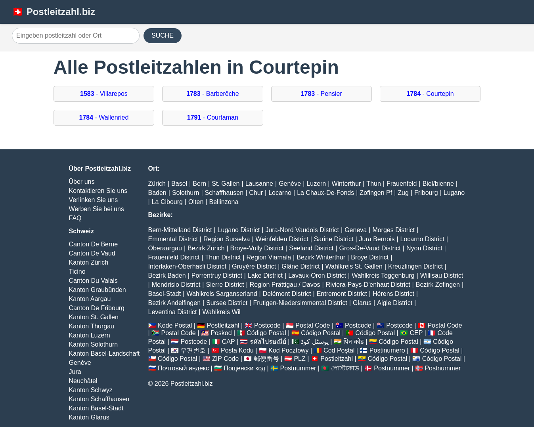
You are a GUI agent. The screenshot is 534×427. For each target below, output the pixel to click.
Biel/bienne (438, 183)
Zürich (157, 183)
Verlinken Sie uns (93, 199)
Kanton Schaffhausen (99, 399)
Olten (195, 201)
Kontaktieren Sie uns (98, 190)
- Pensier (321, 93)
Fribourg (426, 192)
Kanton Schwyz (91, 390)
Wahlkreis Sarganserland (221, 293)
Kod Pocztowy (288, 350)
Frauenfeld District (174, 257)
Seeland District (311, 248)
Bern (199, 183)
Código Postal (266, 333)
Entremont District (342, 293)
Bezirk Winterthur (321, 257)
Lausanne (259, 183)
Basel (179, 183)
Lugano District (239, 230)
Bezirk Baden (167, 275)
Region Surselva (226, 239)
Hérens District (393, 293)
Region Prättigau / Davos (285, 284)
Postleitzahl (223, 325)
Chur (256, 192)
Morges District (393, 230)
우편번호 (193, 350)
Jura (75, 371)
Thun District (223, 257)
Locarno (279, 192)
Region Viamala (268, 257)
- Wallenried (103, 117)
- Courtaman (212, 117)
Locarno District (422, 239)
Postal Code (312, 325)
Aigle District (394, 302)
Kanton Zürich (89, 262)
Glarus (362, 302)
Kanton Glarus (89, 417)
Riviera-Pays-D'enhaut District (368, 284)
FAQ (75, 218)
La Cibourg (167, 201)
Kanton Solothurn (93, 344)
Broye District (370, 257)
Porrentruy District (216, 275)
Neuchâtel (83, 380)
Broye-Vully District (257, 248)
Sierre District (225, 284)
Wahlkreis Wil (221, 312)
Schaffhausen (224, 192)
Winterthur (346, 183)
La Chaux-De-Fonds (325, 192)
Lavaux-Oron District (317, 275)
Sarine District (334, 239)
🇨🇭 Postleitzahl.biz (53, 11)
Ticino (77, 271)
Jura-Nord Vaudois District (302, 230)
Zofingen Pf (376, 192)
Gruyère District (254, 266)
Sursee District (226, 302)
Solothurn (185, 192)
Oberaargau (165, 248)
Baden (157, 192)
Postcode (267, 325)
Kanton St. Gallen (94, 317)
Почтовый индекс (183, 368)
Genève (80, 362)
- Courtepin (430, 93)
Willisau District (441, 275)
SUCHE (162, 35)
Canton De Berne (93, 244)
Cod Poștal (338, 350)
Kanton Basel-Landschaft (104, 353)
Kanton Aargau (90, 298)
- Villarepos (104, 93)
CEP (416, 333)
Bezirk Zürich (206, 248)
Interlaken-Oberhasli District (187, 266)
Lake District (265, 275)
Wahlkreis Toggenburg (383, 275)
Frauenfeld (402, 183)
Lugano (454, 192)
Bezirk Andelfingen (174, 302)
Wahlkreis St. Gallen (354, 266)
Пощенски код (244, 368)
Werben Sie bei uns (96, 209)
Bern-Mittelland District (180, 230)
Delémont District (287, 293)
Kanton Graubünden (97, 289)
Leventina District (172, 312)
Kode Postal (175, 325)
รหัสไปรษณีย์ (268, 341)
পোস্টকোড (345, 368)
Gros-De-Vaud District (369, 248)
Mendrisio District (176, 284)
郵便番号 (266, 358)
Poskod (221, 333)
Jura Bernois (377, 239)
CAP (228, 341)
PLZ (299, 358)
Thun (373, 183)
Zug (403, 192)
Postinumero (387, 350)
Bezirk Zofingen (438, 284)
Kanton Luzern (89, 335)
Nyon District (424, 248)
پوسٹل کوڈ (314, 341)
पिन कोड (353, 341)
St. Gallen (225, 183)
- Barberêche (212, 93)
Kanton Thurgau (91, 326)
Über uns (82, 181)
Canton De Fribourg (97, 308)
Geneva (356, 230)
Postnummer (298, 368)
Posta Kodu (237, 350)
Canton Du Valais (93, 280)
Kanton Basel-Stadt (96, 408)
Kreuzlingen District (415, 266)
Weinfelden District (282, 239)
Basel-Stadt (164, 293)
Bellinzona (224, 201)
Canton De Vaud (92, 253)
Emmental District (173, 239)
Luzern (316, 183)
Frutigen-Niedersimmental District (300, 302)
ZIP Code (225, 358)
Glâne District (300, 266)
